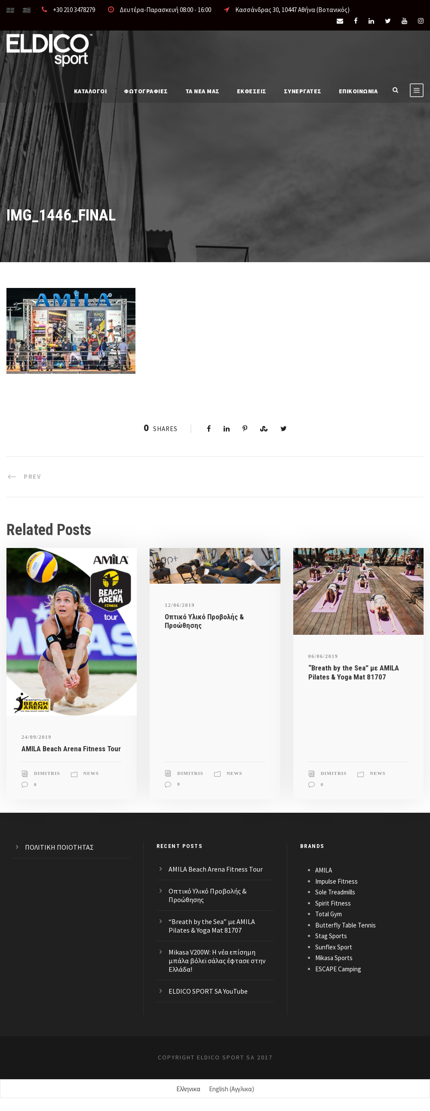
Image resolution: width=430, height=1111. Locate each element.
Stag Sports (331, 936)
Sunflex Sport (333, 947)
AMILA (323, 870)
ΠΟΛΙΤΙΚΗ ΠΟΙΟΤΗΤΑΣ (59, 847)
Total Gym (328, 914)
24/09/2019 (37, 737)
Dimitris (47, 773)
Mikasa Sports (334, 958)
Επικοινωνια (358, 91)
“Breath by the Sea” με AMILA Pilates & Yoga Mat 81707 (353, 672)
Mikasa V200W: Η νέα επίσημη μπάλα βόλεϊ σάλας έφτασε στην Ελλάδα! (217, 960)
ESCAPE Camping (338, 969)
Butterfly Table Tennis (345, 925)
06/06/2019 (323, 656)
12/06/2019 (180, 605)
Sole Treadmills (335, 892)
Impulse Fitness (336, 881)
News (91, 773)
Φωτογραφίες (146, 91)
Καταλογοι (90, 91)
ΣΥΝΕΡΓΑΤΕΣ (303, 91)
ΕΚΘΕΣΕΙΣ (252, 91)
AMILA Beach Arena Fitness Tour (71, 748)
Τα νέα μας (202, 91)
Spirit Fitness (333, 903)
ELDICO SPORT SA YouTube (208, 991)
